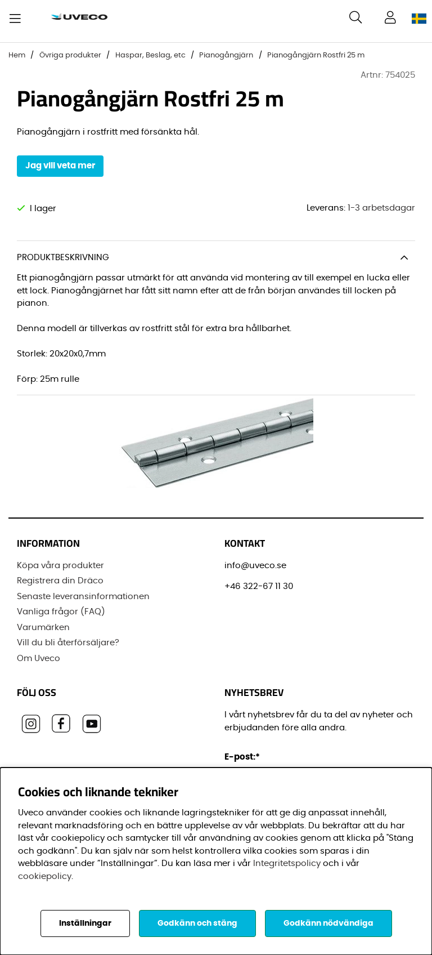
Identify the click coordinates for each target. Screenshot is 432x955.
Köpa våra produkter (60, 565)
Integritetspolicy (287, 863)
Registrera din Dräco (60, 581)
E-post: (243, 757)
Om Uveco (38, 658)
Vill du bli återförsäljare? (68, 643)
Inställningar (85, 923)
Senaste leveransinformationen (83, 596)
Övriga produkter (70, 55)
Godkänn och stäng (197, 923)
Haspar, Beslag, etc (150, 55)
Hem (16, 55)
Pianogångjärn (226, 55)
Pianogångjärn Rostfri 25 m (315, 55)
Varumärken (43, 627)
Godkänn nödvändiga (329, 923)
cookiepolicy (44, 876)
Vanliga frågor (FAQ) (61, 612)
